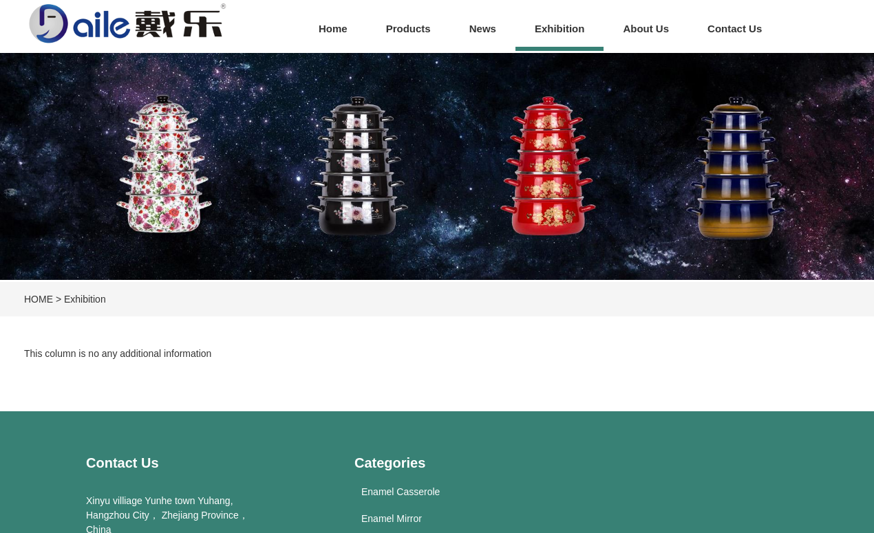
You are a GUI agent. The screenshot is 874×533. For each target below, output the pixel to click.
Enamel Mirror (391, 518)
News (482, 28)
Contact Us (734, 28)
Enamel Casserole (400, 491)
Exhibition (560, 28)
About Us (646, 28)
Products (408, 28)
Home (333, 28)
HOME (38, 299)
